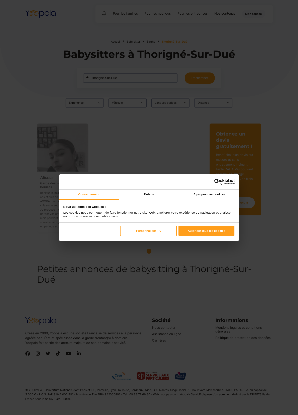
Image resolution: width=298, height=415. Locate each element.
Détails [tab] (149, 194)
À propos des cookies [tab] (209, 194)
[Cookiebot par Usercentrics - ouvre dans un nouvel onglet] (217, 182)
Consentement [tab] (88, 194)
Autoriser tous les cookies (206, 230)
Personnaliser (148, 230)
